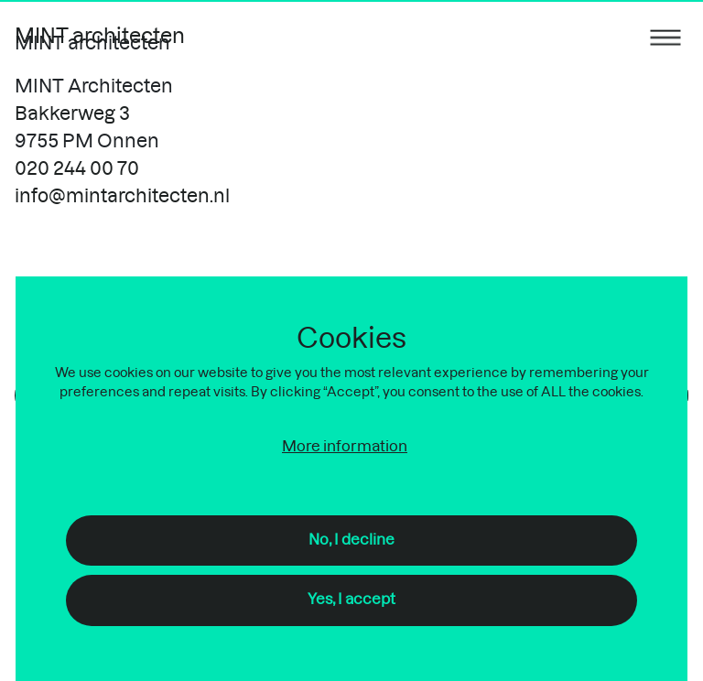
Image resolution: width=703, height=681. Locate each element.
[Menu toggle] (665, 36)
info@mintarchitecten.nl (122, 197)
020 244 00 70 (77, 169)
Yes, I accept (351, 599)
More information (344, 446)
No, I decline (351, 540)
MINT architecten (100, 37)
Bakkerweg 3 (72, 114)
